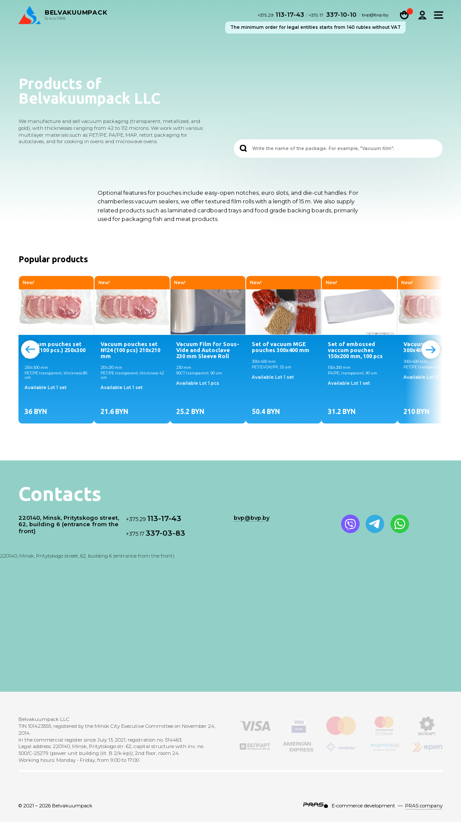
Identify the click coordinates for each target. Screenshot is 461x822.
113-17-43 (282, 15)
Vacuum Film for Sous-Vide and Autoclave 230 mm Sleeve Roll (207, 350)
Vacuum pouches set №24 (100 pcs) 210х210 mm (130, 350)
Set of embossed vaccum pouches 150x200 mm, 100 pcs (355, 350)
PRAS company (424, 806)
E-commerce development (363, 806)
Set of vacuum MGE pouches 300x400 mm (280, 347)
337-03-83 (155, 532)
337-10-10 (333, 15)
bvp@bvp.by (375, 16)
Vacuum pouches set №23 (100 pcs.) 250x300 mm (54, 350)
